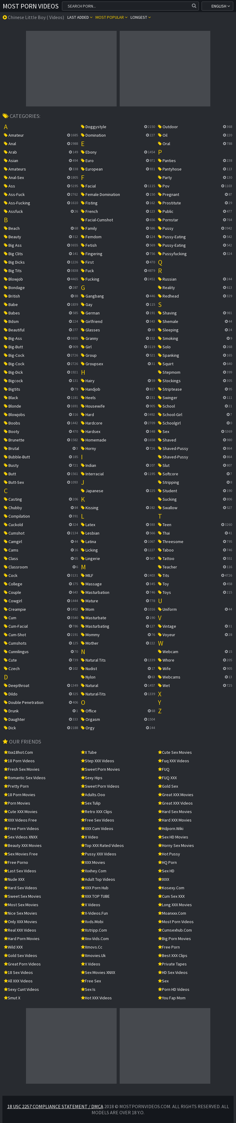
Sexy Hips (91, 777)
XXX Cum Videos (97, 828)
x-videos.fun (94, 913)
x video (89, 837)
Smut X (12, 998)
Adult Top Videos (98, 879)
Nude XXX (14, 879)
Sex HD (166, 871)
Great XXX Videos (175, 803)
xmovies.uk (93, 955)
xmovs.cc (91, 947)
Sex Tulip (91, 803)
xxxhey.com (93, 871)
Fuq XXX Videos (173, 760)
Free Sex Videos (97, 820)
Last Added (79, 17)
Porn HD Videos (173, 989)
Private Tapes (172, 964)
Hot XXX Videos (96, 998)
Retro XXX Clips (96, 811)
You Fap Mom (172, 998)
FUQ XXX (167, 777)
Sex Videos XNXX (20, 837)
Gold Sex (168, 786)
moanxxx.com (172, 913)
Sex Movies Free (21, 854)
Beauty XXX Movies (23, 845)
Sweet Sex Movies (22, 896)
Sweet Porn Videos (100, 786)
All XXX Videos (18, 981)
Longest (141, 17)
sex (163, 981)
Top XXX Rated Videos (102, 845)
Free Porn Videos (21, 828)
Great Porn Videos (22, 964)
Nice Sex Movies (20, 913)
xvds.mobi (92, 921)
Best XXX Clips (172, 955)
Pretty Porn (16, 786)
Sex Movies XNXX (98, 972)
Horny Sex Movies (176, 845)
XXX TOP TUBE (95, 896)
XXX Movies (93, 862)
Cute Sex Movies (175, 752)
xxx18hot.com (18, 752)
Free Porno (16, 862)
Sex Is (88, 989)
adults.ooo (93, 794)
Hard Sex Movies (175, 811)
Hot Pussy (169, 854)
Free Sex (91, 981)
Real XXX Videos (20, 930)
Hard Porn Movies (22, 938)
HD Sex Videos (173, 972)
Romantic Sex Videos (25, 777)
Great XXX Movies (175, 794)
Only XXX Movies (20, 921)
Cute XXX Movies (20, 811)
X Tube (89, 752)
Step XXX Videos (97, 760)
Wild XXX (13, 947)
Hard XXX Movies (175, 820)
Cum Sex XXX (171, 896)
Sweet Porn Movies (100, 769)
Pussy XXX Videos (98, 854)
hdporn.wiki (170, 828)
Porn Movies (17, 803)
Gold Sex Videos (20, 955)
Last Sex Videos (20, 871)
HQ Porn (167, 862)
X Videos (90, 904)
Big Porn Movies (174, 938)
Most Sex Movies (21, 904)
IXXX (163, 879)
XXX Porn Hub (94, 887)
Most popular (111, 17)
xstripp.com (94, 930)
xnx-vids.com (95, 938)
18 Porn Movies (19, 794)
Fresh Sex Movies (22, 769)
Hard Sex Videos (20, 887)
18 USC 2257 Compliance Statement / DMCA (55, 1106)
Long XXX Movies (175, 904)
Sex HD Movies (173, 837)
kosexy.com (171, 887)
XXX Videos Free (20, 820)
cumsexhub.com (175, 930)
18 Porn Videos (19, 760)
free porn (169, 947)
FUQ (164, 769)
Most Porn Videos (31, 6)
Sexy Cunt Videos (21, 989)
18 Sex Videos (18, 972)
